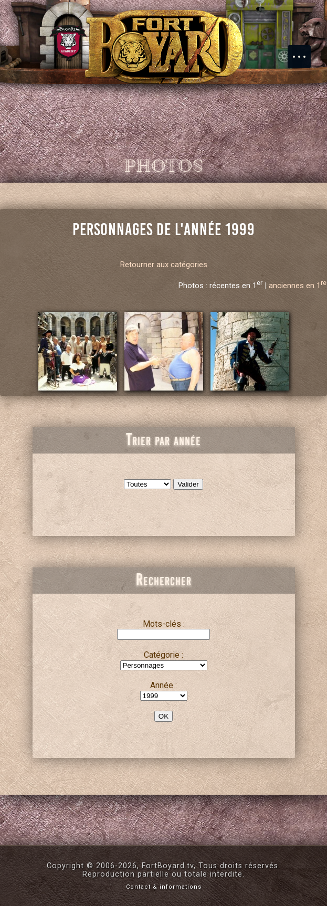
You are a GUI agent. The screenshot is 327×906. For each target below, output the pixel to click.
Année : (163, 685)
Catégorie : (163, 655)
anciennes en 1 (297, 285)
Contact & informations (164, 886)
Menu (304, 51)
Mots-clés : (164, 624)
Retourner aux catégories (163, 264)
